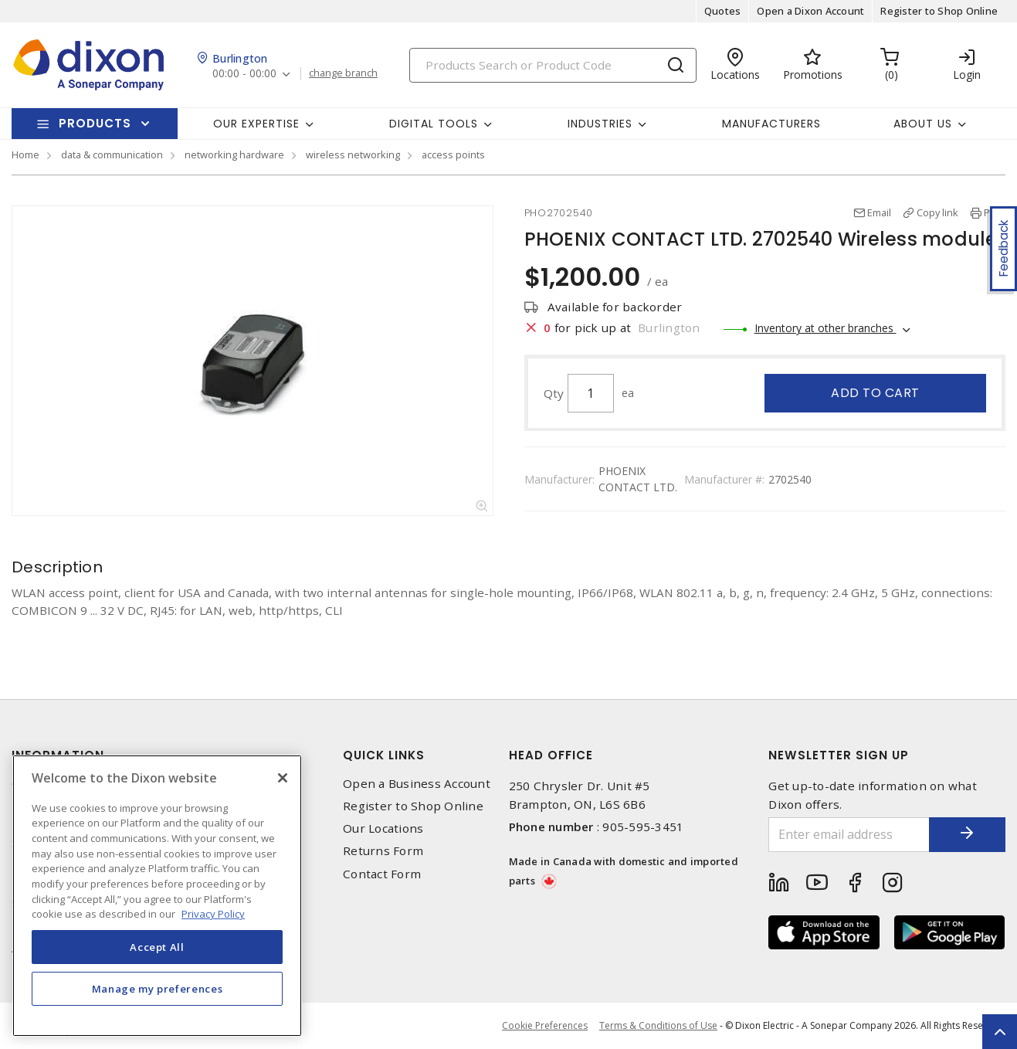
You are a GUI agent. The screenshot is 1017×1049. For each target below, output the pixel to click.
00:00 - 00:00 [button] (244, 73)
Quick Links (384, 755)
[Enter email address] (848, 834)
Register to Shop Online (939, 11)
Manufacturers (771, 123)
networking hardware (234, 154)
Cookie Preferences (545, 1025)
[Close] (283, 778)
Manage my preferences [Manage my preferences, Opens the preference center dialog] (157, 989)
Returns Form (383, 851)
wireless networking (353, 154)
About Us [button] (922, 123)
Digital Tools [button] (433, 123)
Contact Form (382, 874)
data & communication (112, 154)
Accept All (157, 947)
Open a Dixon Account (810, 11)
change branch (343, 73)
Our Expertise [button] (256, 123)
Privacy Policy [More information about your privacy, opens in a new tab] (213, 914)
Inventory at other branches (825, 328)
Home (25, 154)
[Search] (553, 65)
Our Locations (383, 828)
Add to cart (875, 393)
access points (453, 154)
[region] (157, 896)
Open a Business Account (416, 783)
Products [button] (95, 123)
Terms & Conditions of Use (658, 1025)
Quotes (722, 11)
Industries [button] (600, 123)
